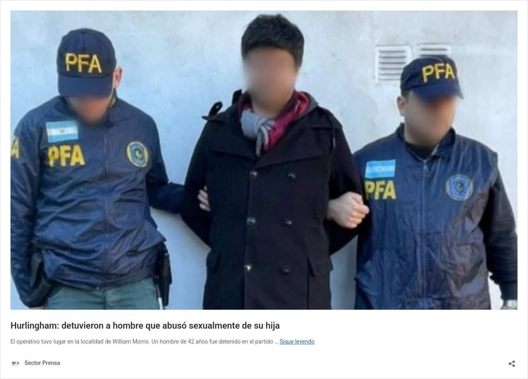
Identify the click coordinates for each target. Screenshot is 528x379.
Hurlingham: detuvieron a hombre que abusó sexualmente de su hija (145, 326)
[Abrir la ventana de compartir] (512, 361)
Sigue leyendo (297, 341)
